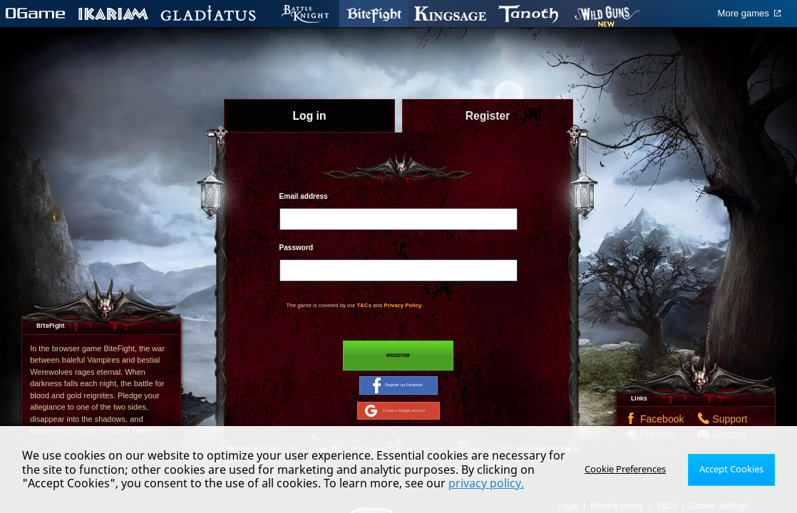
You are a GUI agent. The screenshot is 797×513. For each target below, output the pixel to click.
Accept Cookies (733, 469)
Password (296, 248)
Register (398, 357)
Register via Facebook (398, 390)
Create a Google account (395, 420)
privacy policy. (441, 483)
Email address (303, 196)
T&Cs (364, 305)
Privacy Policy (402, 305)
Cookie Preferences (630, 469)
